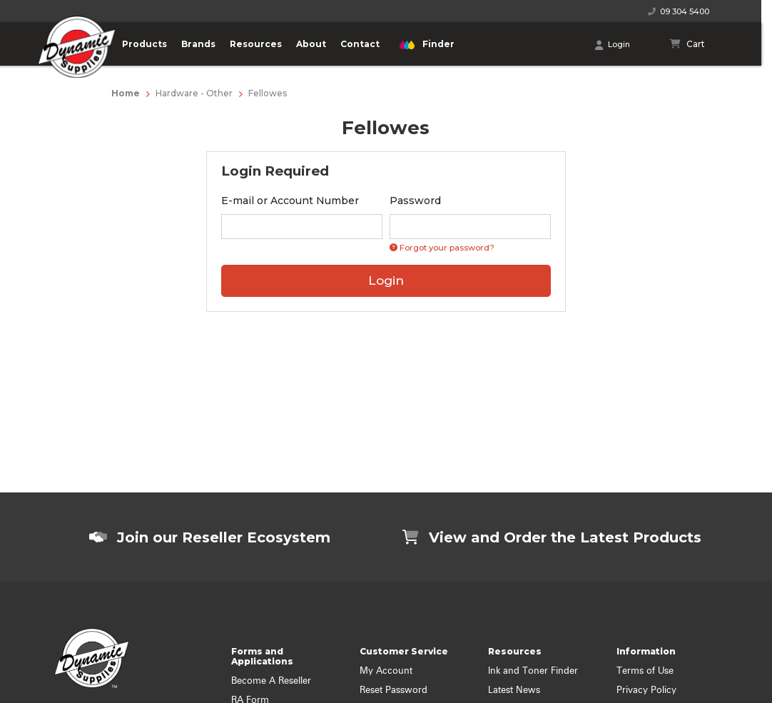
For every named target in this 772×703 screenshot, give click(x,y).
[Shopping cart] (687, 44)
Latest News (514, 690)
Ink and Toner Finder (533, 671)
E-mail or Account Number (290, 200)
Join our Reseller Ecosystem (209, 537)
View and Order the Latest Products (551, 537)
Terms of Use (645, 671)
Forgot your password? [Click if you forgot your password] (442, 248)
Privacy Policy (646, 690)
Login (612, 45)
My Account (386, 671)
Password (415, 200)
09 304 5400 (678, 11)
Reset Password (393, 690)
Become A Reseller (271, 681)
